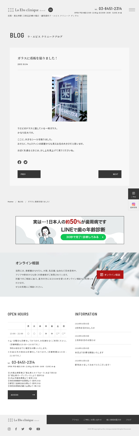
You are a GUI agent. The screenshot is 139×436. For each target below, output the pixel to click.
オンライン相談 (110, 274)
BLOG (20, 201)
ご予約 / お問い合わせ (92, 419)
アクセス (75, 419)
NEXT (115, 174)
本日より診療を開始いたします (89, 352)
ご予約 (133, 195)
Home (10, 201)
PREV (23, 174)
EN (50, 10)
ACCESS (23, 395)
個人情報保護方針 (113, 419)
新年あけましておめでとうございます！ (93, 364)
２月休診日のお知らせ (85, 340)
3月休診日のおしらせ (85, 327)
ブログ (128, 419)
